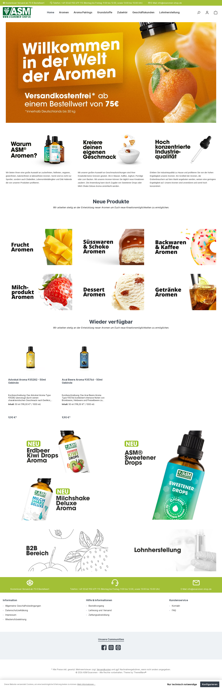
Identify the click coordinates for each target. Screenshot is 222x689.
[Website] (118, 647)
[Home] (52, 12)
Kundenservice (178, 600)
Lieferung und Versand (100, 610)
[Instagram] (111, 647)
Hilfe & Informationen (99, 600)
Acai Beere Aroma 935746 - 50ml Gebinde (82, 381)
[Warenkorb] (215, 12)
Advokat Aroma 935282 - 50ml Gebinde (27, 381)
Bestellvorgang (96, 605)
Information (10, 600)
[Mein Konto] (207, 12)
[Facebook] (104, 647)
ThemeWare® (140, 672)
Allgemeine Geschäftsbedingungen (23, 605)
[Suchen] (198, 12)
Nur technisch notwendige (182, 684)
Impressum (10, 614)
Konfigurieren (209, 684)
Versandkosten (104, 669)
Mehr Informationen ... (86, 684)
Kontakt (176, 605)
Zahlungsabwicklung (98, 614)
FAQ (174, 610)
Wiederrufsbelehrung (15, 619)
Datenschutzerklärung (16, 610)
